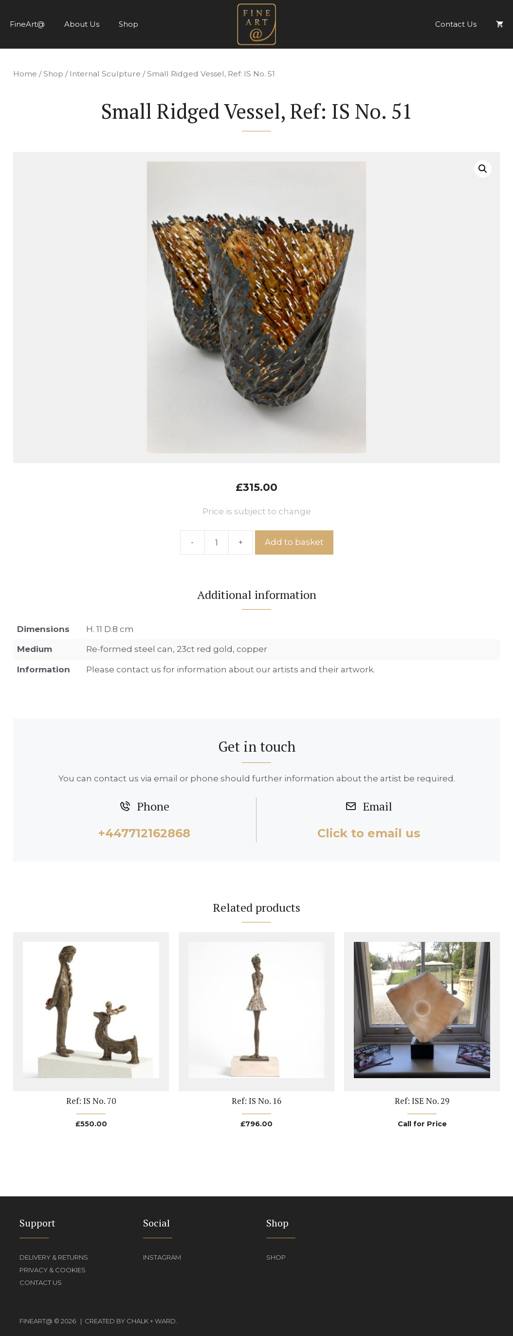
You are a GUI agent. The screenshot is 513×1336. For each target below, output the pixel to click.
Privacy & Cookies (52, 1270)
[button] (483, 169)
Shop (128, 24)
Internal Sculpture (105, 73)
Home (25, 73)
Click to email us (368, 833)
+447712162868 (144, 833)
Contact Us (455, 24)
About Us (81, 24)
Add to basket (294, 542)
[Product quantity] (216, 542)
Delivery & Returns (53, 1257)
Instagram (162, 1257)
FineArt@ (27, 24)
